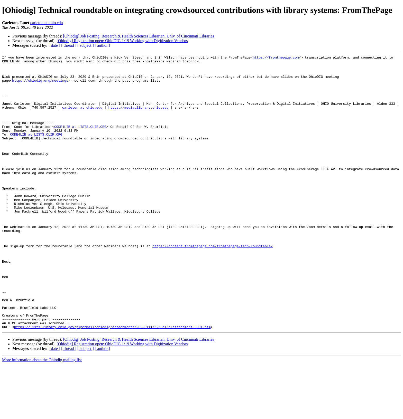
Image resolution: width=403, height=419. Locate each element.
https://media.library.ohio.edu (138, 118)
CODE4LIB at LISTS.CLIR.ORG (80, 141)
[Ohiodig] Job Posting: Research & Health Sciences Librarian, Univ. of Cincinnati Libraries (138, 36)
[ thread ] (68, 45)
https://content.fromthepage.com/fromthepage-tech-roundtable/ (212, 284)
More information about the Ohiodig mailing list (42, 414)
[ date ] (54, 45)
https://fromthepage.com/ (277, 58)
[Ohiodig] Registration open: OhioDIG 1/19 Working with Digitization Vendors (122, 41)
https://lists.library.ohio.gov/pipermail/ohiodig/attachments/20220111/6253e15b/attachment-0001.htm (112, 381)
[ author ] (102, 45)
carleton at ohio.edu (46, 23)
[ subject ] (85, 45)
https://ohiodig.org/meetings (40, 85)
